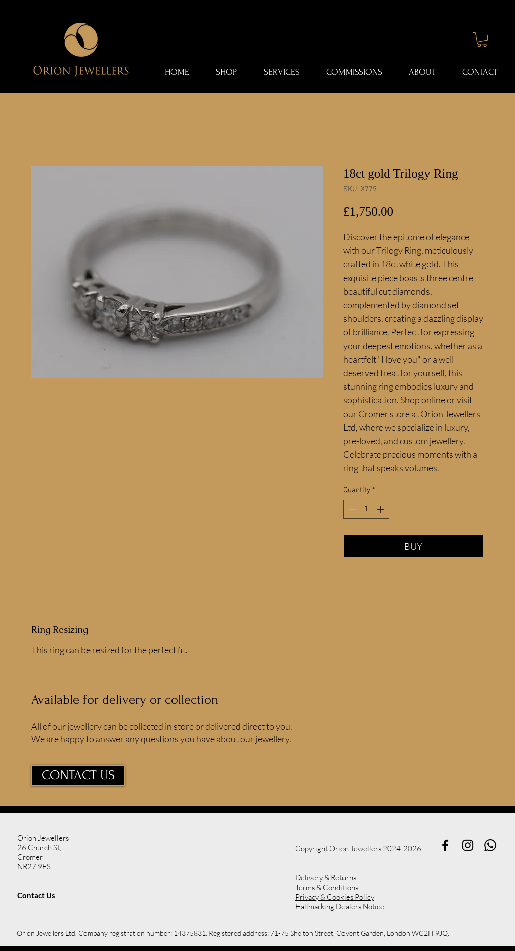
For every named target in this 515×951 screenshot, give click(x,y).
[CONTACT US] (78, 775)
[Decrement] (351, 509)
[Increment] (381, 509)
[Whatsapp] (490, 845)
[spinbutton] (366, 509)
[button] (482, 39)
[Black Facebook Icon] (445, 845)
